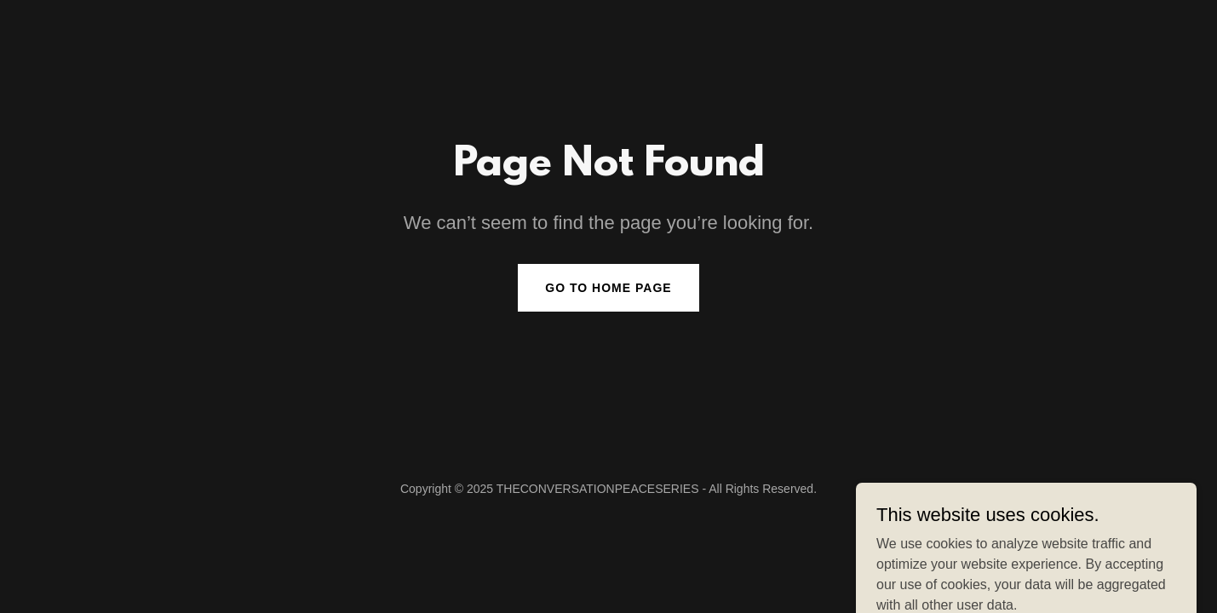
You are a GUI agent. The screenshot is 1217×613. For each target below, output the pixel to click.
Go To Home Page (608, 288)
